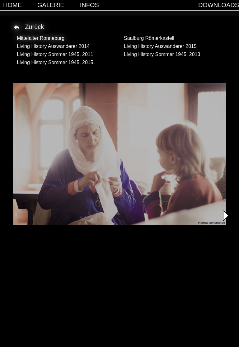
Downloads (218, 5)
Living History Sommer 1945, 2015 (55, 62)
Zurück (34, 26)
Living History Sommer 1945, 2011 (55, 54)
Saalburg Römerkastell (149, 38)
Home (12, 5)
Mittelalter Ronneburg (40, 38)
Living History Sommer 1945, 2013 (162, 54)
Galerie (50, 5)
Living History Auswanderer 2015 (160, 46)
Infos (89, 5)
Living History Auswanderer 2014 (53, 46)
